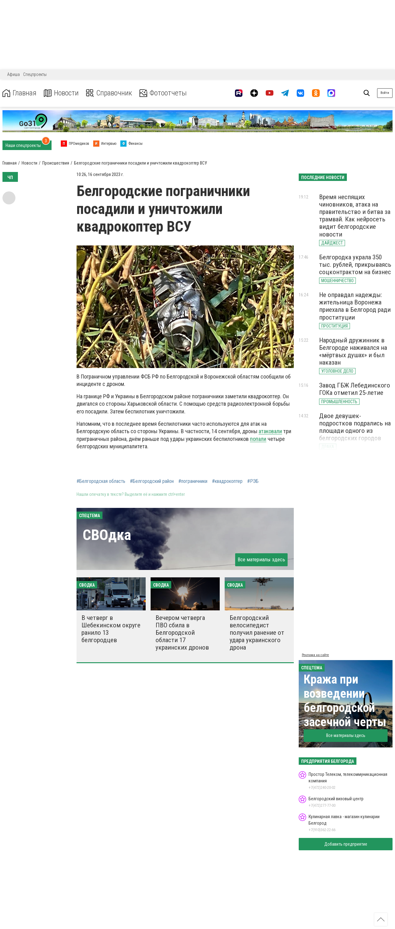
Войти (384, 93)
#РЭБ (253, 481)
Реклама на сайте (315, 655)
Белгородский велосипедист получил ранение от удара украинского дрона (257, 632)
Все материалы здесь (261, 559)
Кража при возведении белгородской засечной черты (345, 700)
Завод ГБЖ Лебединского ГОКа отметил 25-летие (354, 389)
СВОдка (107, 535)
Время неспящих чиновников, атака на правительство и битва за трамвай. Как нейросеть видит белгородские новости (354, 215)
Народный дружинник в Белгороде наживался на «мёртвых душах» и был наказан (353, 351)
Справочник (109, 93)
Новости (61, 93)
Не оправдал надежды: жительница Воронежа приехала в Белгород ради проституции (355, 306)
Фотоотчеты (163, 93)
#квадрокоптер (227, 481)
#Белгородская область (101, 481)
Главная (19, 93)
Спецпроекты (35, 74)
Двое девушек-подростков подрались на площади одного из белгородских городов (355, 427)
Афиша (13, 74)
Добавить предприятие (345, 844)
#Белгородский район (152, 481)
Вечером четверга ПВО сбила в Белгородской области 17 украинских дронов (182, 632)
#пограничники (192, 481)
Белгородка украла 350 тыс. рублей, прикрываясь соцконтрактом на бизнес (355, 264)
